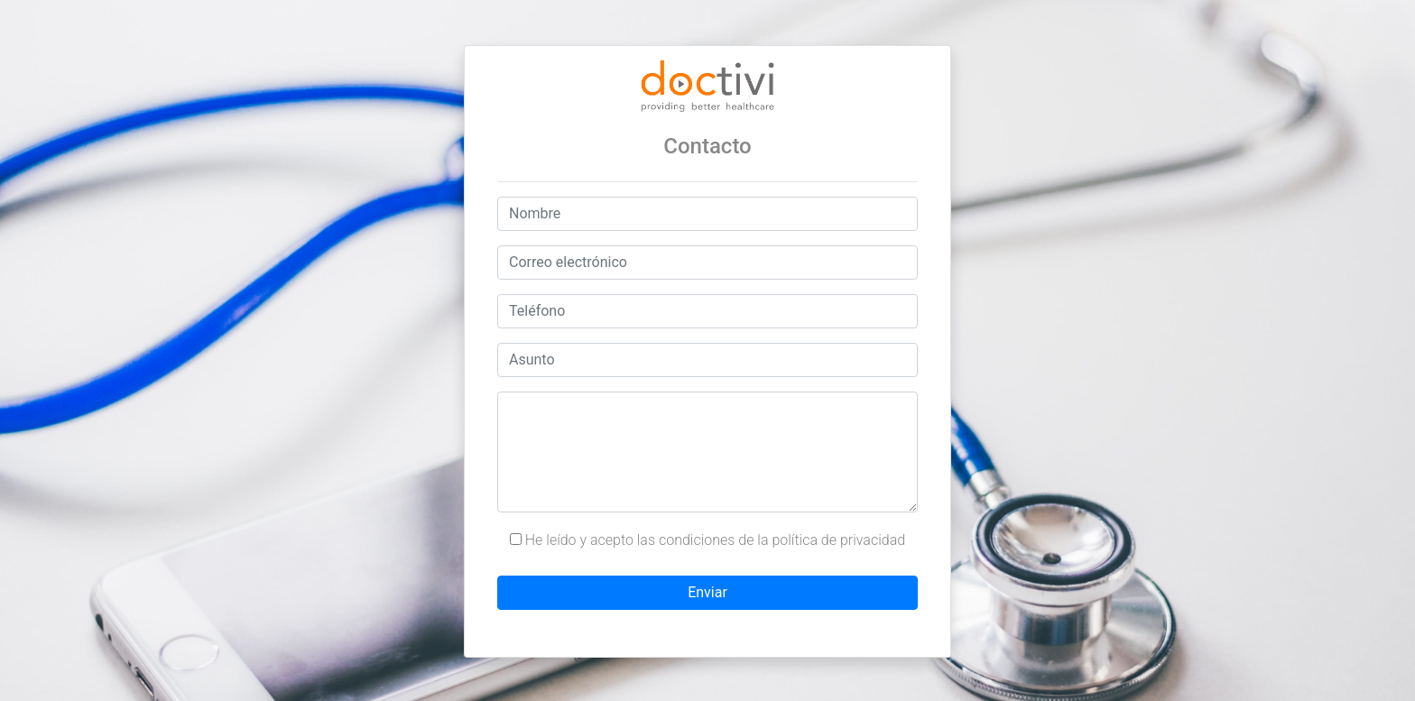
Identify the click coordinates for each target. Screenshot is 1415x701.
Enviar (707, 592)
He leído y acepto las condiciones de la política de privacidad (707, 540)
